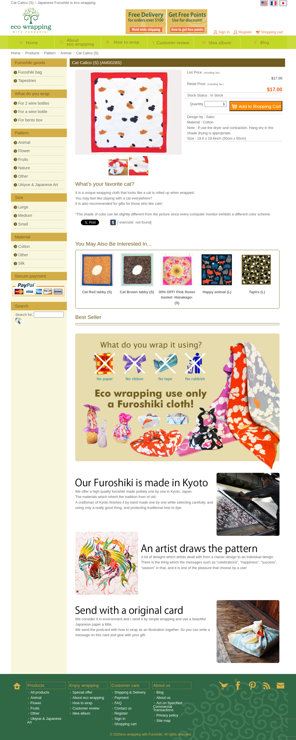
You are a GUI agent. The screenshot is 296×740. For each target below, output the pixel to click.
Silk (21, 263)
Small (23, 224)
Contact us (122, 708)
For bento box (30, 120)
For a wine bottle (32, 111)
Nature (24, 168)
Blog (263, 42)
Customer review (170, 42)
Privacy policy (167, 715)
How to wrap (124, 42)
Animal (24, 142)
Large (23, 207)
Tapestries (27, 80)
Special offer (82, 692)
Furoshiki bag (30, 72)
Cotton (24, 246)
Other (23, 176)
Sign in (119, 718)
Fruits (23, 159)
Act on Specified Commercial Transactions (167, 706)
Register (245, 32)
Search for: (24, 315)
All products (39, 692)
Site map (163, 720)
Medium (25, 215)
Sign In (224, 32)
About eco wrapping (78, 42)
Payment (121, 698)
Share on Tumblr (113, 222)
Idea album (217, 42)
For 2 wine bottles (33, 103)
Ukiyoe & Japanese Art (38, 184)
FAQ (118, 703)
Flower (24, 151)
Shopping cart (272, 32)
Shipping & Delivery (130, 692)
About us (163, 698)
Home (31, 42)
